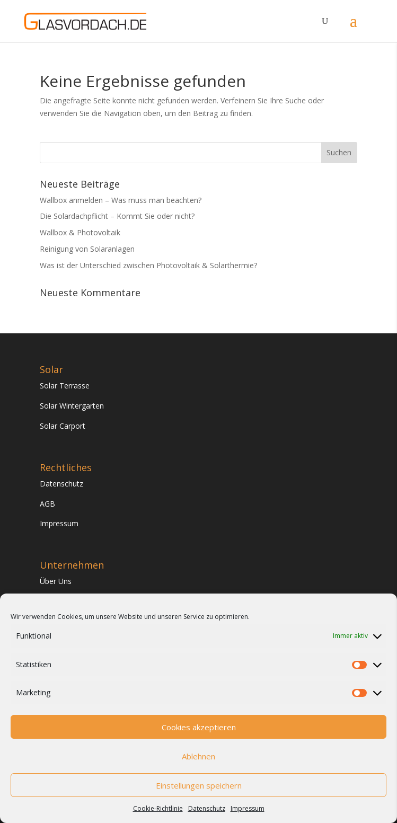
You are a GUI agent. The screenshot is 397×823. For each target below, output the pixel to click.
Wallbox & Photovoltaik (80, 232)
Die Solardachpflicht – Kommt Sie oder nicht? (117, 216)
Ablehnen (198, 756)
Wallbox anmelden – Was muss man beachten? (120, 200)
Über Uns (56, 581)
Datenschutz (206, 808)
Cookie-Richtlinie (158, 808)
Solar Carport (62, 426)
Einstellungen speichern (199, 785)
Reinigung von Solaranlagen (87, 249)
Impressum (247, 808)
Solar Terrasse (65, 385)
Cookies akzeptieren (199, 727)
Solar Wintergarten (72, 406)
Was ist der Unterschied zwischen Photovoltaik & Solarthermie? (148, 265)
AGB (47, 504)
